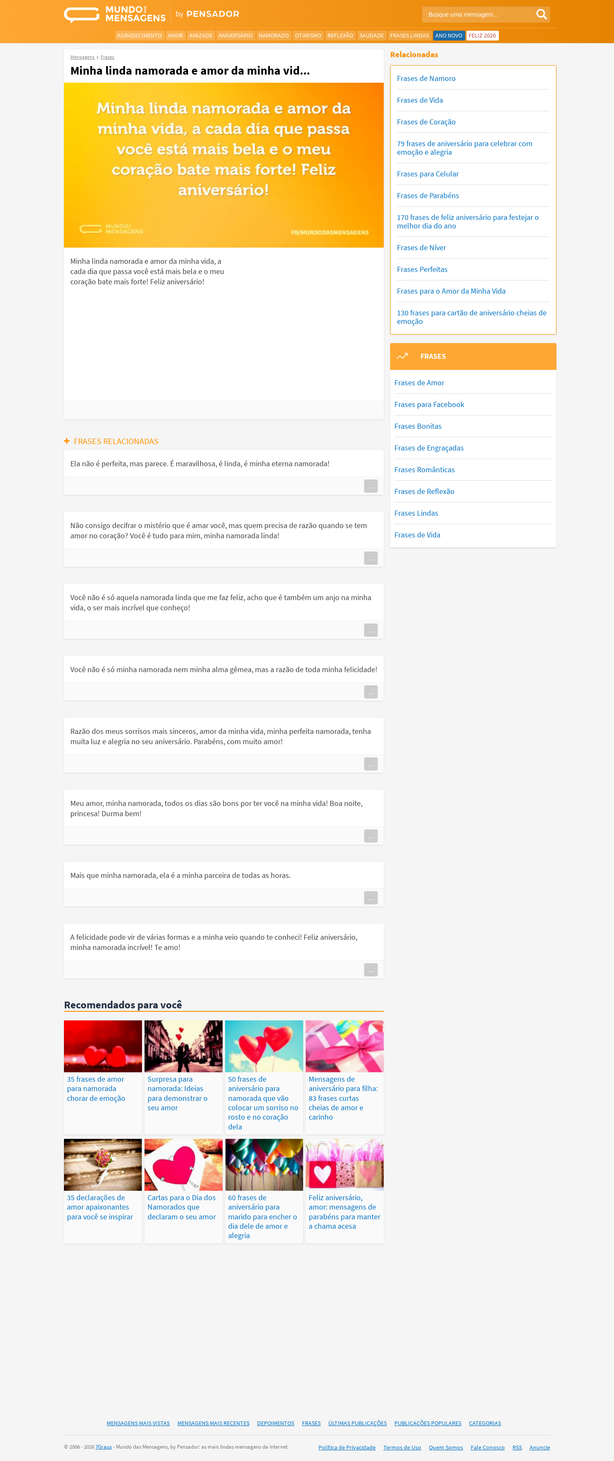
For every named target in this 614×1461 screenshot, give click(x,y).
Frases (311, 1423)
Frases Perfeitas (422, 269)
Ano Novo (448, 35)
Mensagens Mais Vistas (138, 1423)
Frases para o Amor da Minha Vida (451, 291)
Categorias (485, 1423)
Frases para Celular (428, 174)
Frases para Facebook (429, 404)
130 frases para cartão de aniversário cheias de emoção (472, 317)
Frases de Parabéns (428, 195)
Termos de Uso (402, 1447)
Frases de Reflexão (424, 491)
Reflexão (340, 35)
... (371, 486)
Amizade (200, 35)
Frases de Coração (426, 122)
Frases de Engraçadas (429, 448)
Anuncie (540, 1447)
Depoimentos (275, 1423)
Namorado (274, 35)
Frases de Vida (420, 100)
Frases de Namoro (426, 78)
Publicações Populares (427, 1423)
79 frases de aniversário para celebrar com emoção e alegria (465, 148)
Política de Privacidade (347, 1447)
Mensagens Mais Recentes (213, 1423)
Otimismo (308, 35)
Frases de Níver (421, 247)
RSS (517, 1447)
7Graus (104, 1446)
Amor (175, 35)
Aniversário (235, 35)
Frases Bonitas (418, 426)
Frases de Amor (419, 382)
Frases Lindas (409, 35)
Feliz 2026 (482, 35)
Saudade (371, 35)
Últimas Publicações (357, 1423)
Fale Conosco (488, 1447)
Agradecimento (139, 35)
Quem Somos (446, 1447)
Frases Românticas (424, 469)
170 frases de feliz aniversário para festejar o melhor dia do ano (468, 221)
